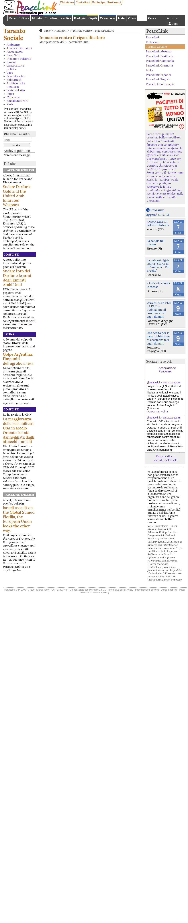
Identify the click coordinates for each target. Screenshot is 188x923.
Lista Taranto (19, 134)
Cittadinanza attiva (57, 18)
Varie (10, 104)
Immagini (60, 30)
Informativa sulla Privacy (120, 589)
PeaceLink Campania (160, 60)
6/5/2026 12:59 (171, 382)
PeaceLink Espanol (158, 75)
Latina (8, 334)
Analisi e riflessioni (19, 48)
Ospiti (93, 18)
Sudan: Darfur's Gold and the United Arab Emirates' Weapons (16, 196)
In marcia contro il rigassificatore (92, 30)
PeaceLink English (18, 170)
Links (10, 94)
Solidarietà (14, 79)
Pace (12, 18)
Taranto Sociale (14, 34)
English (141, 18)
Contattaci (83, 2)
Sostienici (114, 2)
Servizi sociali (16, 76)
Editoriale (152, 42)
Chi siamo (67, 2)
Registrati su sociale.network (165, 458)
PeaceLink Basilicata (159, 56)
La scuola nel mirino (155, 242)
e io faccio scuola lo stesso (158, 285)
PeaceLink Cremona (159, 65)
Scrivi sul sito (16, 90)
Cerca (152, 18)
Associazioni (15, 51)
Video (132, 18)
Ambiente (13, 44)
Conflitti (11, 254)
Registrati (172, 18)
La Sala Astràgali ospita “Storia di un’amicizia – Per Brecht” (158, 265)
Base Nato (13, 55)
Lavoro (11, 62)
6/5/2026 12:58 (171, 417)
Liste (121, 18)
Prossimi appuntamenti (157, 212)
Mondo (37, 18)
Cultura (24, 18)
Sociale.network (17, 100)
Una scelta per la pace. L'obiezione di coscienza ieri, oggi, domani (158, 338)
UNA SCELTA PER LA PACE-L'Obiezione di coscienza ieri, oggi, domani (159, 310)
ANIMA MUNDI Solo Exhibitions (158, 223)
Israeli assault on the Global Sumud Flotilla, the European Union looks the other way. (19, 519)
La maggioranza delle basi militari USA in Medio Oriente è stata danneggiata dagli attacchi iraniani (18, 430)
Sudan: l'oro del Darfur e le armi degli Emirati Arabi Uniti (17, 278)
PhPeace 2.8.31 (97, 589)
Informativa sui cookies (147, 589)
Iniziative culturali (19, 58)
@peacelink (153, 382)
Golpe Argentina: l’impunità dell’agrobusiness (18, 359)
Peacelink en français (160, 84)
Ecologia (80, 18)
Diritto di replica (169, 589)
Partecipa (98, 2)
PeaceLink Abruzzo (159, 51)
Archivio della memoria (16, 84)
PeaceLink (157, 31)
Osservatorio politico (15, 67)
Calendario (107, 18)
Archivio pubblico (17, 151)
